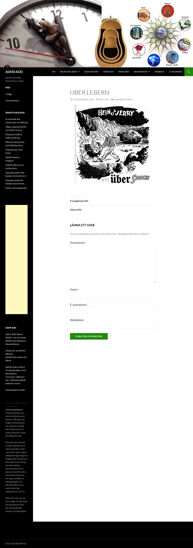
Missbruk (159, 71)
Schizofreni (175, 71)
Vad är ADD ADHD (68, 71)
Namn (74, 289)
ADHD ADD (14, 72)
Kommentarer (12, 100)
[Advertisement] (16, 259)
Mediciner (123, 71)
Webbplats (77, 320)
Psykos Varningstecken (16, 188)
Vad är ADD (11, 334)
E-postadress (79, 304)
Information (140, 71)
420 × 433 (104, 99)
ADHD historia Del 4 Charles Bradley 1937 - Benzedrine (16, 370)
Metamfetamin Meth (15, 390)
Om (53, 71)
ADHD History (91, 71)
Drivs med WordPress (15, 543)
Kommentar (78, 242)
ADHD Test (108, 71)
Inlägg (9, 94)
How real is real (123, 99)
